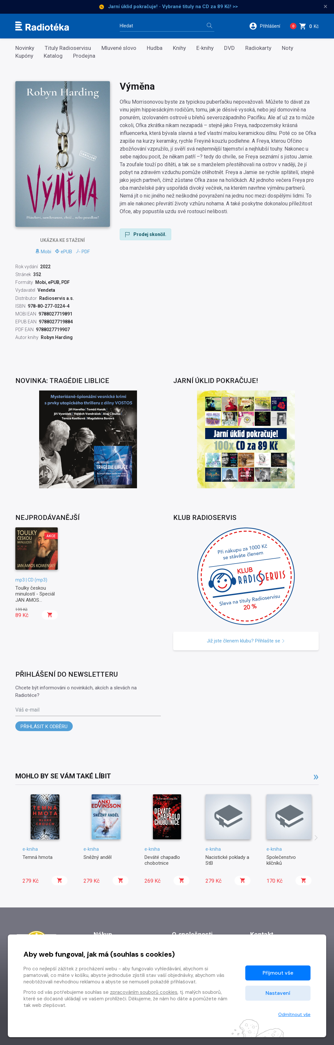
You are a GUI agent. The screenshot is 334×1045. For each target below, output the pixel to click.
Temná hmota (38, 857)
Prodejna (84, 56)
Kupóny (24, 56)
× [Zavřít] (325, 6)
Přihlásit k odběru (44, 726)
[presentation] (316, 838)
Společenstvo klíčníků (281, 860)
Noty (287, 48)
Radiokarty (258, 48)
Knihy (179, 48)
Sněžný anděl (98, 857)
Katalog (53, 56)
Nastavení (278, 993)
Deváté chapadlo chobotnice (162, 860)
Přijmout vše (278, 972)
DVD (229, 48)
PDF (83, 252)
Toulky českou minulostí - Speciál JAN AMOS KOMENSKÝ (35, 597)
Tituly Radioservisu (68, 48)
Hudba (154, 48)
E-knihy (205, 48)
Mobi (43, 252)
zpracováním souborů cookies (143, 992)
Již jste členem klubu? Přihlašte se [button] (246, 641)
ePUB (63, 252)
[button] (267, 26)
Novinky (24, 48)
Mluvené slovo (118, 48)
